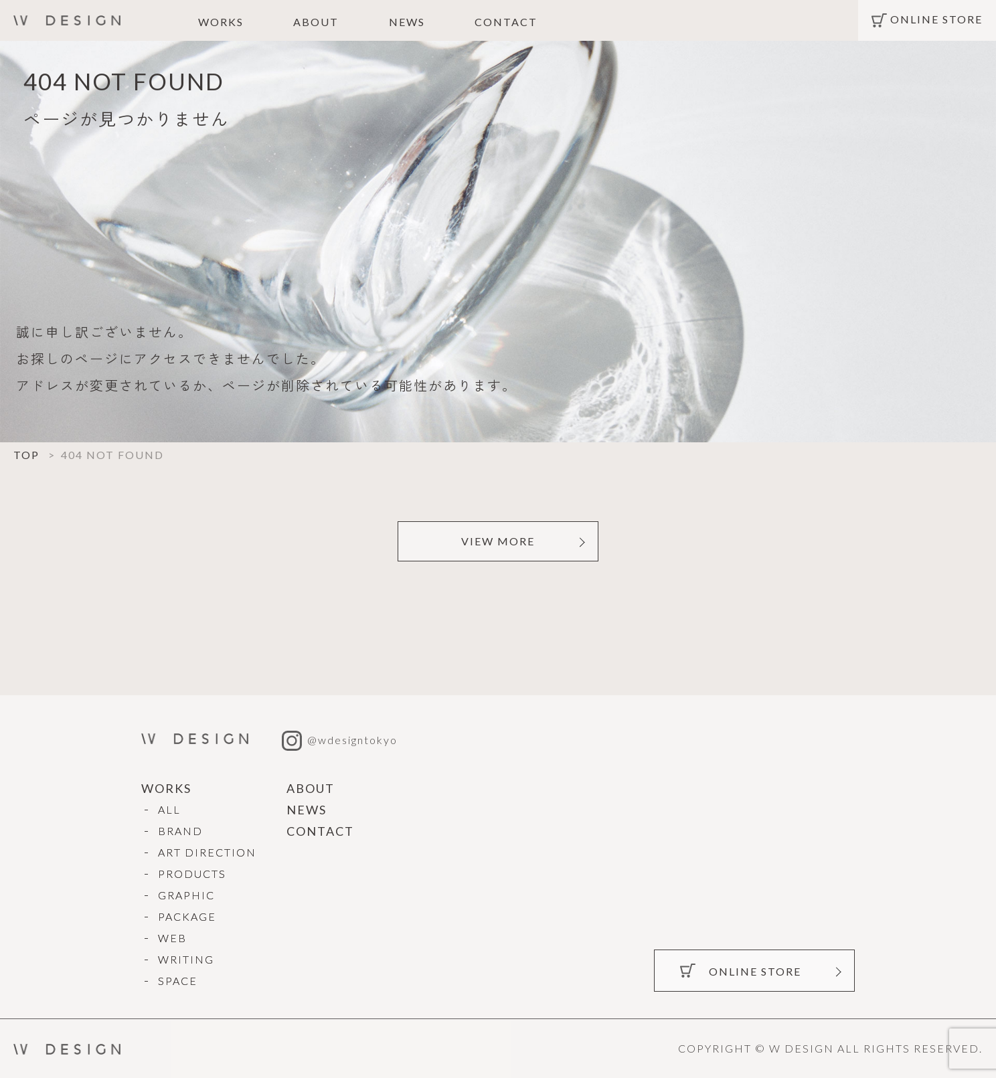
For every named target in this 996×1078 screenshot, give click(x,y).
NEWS (407, 21)
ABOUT (316, 21)
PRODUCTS (192, 873)
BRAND (180, 830)
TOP (26, 454)
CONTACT (506, 21)
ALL (169, 809)
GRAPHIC (186, 895)
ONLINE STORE (936, 19)
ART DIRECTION (207, 852)
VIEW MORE (498, 541)
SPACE (177, 980)
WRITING (186, 959)
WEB (172, 937)
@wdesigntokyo (340, 739)
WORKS (221, 21)
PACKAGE (187, 916)
